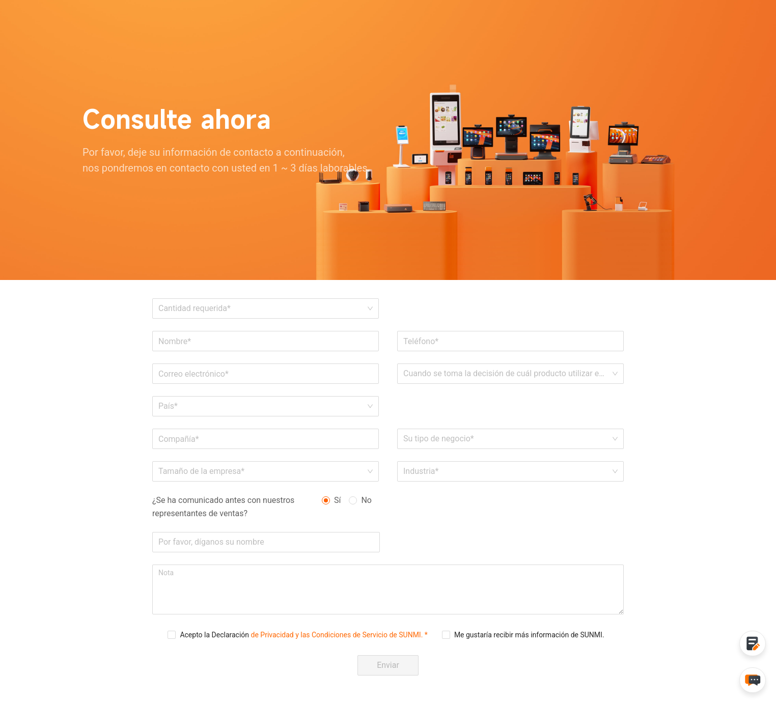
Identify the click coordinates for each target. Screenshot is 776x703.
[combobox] (262, 406)
